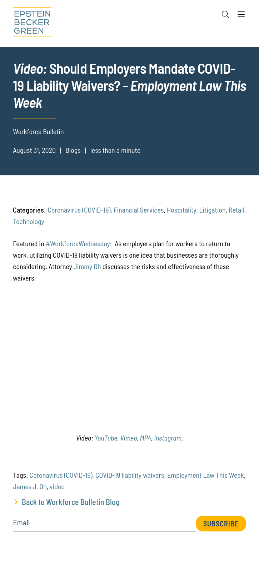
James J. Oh (29, 486)
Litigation (212, 209)
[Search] (225, 14)
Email (21, 522)
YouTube (105, 437)
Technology (28, 221)
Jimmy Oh (87, 266)
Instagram (167, 437)
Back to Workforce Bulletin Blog (71, 501)
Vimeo (128, 437)
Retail (236, 209)
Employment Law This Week (205, 475)
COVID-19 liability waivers (129, 475)
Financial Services (139, 209)
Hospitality (181, 209)
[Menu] (241, 16)
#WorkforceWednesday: (79, 243)
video (57, 486)
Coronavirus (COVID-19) (79, 209)
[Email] (104, 524)
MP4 (145, 437)
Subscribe (221, 523)
